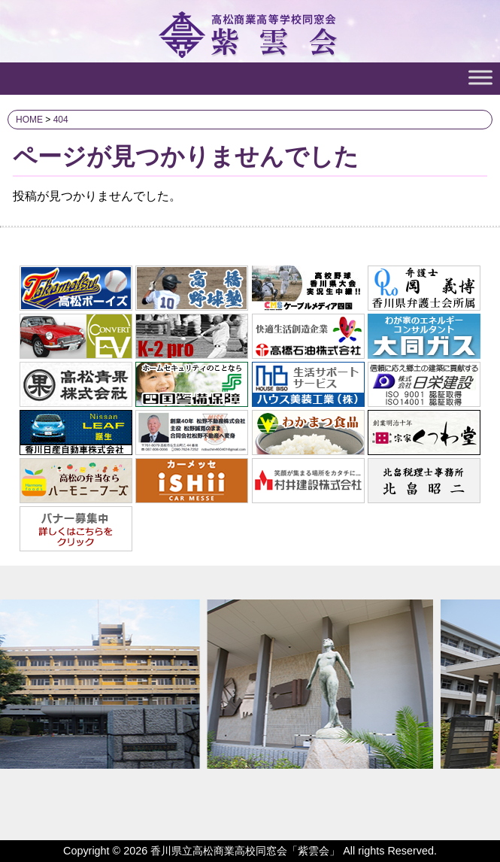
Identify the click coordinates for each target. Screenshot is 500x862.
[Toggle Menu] (480, 77)
